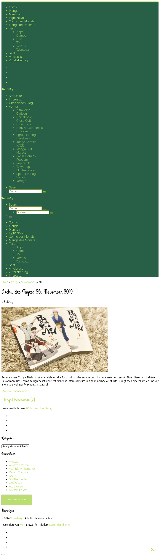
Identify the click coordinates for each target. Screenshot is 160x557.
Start (4, 282)
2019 (14, 282)
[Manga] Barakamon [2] (18, 400)
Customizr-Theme (59, 524)
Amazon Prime (19, 465)
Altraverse (16, 486)
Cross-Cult (16, 483)
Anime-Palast (18, 490)
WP (21, 524)
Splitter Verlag (18, 479)
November (28, 282)
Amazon (14, 461)
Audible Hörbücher (22, 469)
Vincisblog (16, 518)
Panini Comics (18, 472)
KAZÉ (13, 476)
